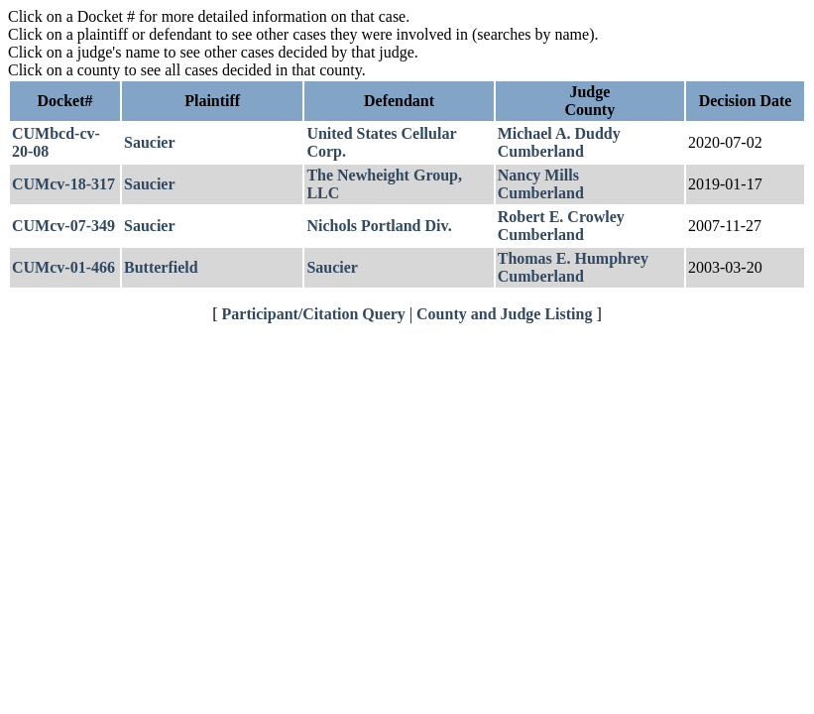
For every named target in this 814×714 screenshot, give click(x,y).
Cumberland (541, 151)
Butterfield (161, 267)
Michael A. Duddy (559, 133)
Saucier (149, 142)
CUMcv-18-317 (63, 184)
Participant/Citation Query (314, 313)
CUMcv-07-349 (63, 225)
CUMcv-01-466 (63, 267)
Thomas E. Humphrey (573, 258)
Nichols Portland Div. (378, 225)
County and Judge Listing (504, 313)
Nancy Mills (538, 175)
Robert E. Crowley (561, 216)
